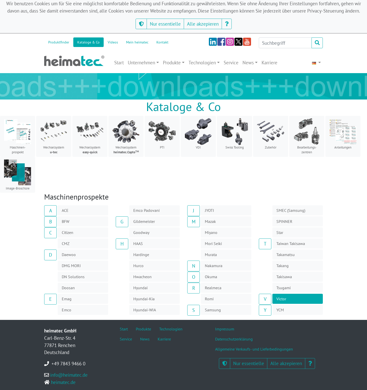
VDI (198, 134)
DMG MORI (71, 265)
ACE (65, 210)
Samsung (213, 309)
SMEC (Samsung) (290, 210)
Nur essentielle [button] (165, 24)
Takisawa (284, 276)
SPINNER (284, 221)
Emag (67, 298)
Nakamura (213, 265)
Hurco (138, 265)
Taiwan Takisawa (290, 243)
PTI (162, 134)
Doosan (68, 287)
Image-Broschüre (17, 174)
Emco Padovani (146, 210)
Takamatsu (285, 254)
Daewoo (69, 254)
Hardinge (141, 254)
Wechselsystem (53, 136)
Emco (66, 309)
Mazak (210, 221)
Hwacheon (142, 276)
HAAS (138, 243)
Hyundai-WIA (144, 309)
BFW (65, 221)
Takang (282, 265)
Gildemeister (144, 221)
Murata (211, 254)
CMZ (66, 243)
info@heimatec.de (69, 375)
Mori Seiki (213, 243)
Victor (281, 298)
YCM (280, 309)
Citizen (67, 232)
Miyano (211, 232)
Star (279, 232)
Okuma (211, 276)
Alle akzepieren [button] (203, 24)
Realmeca (213, 287)
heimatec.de (63, 382)
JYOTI (209, 210)
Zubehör (270, 134)
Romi (209, 298)
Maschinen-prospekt (17, 136)
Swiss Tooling (234, 134)
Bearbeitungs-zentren (306, 136)
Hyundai (140, 287)
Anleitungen (342, 134)
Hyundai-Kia (144, 298)
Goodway (141, 232)
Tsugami (283, 287)
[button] (141, 24)
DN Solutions (73, 276)
